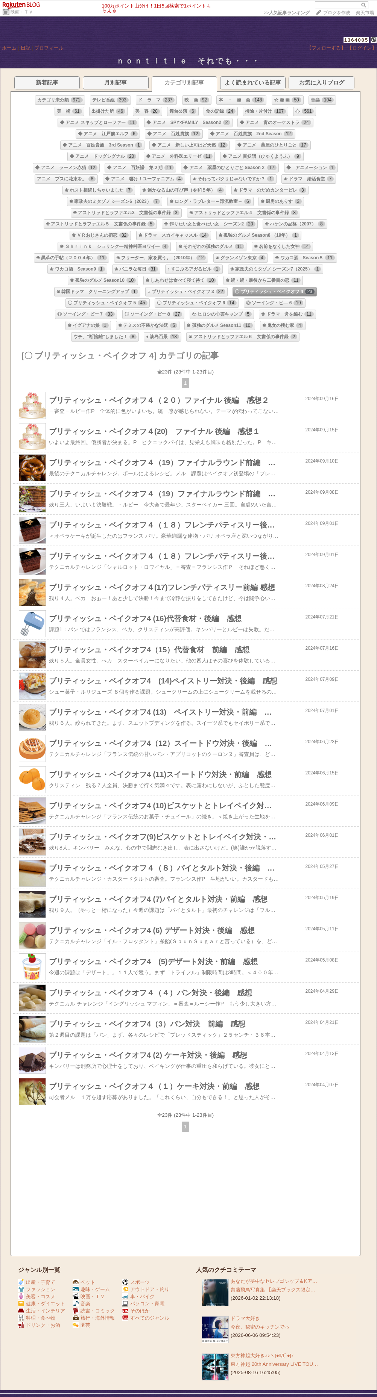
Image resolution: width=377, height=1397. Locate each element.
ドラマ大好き (245, 1318)
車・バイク (138, 1296)
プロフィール (49, 48)
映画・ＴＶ (22, 12)
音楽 (81, 1303)
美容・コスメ (36, 1296)
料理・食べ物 (36, 1318)
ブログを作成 (336, 12)
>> (287, 12)
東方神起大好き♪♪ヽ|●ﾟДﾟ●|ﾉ (262, 1355)
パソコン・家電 (143, 1303)
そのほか (136, 1311)
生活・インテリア (41, 1311)
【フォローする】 (326, 48)
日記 (25, 48)
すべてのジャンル (145, 1318)
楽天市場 (365, 12)
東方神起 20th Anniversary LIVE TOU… (274, 1364)
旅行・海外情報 (94, 1318)
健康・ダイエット (41, 1303)
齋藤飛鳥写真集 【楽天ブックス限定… (273, 1290)
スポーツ (136, 1282)
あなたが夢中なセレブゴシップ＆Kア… (274, 1281)
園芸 (81, 1325)
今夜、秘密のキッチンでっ (260, 1327)
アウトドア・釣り (145, 1289)
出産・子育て (36, 1282)
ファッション (36, 1289)
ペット (84, 1282)
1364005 (356, 40)
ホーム (9, 48)
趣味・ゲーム (91, 1289)
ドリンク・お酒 (39, 1325)
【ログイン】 (362, 48)
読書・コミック (94, 1311)
